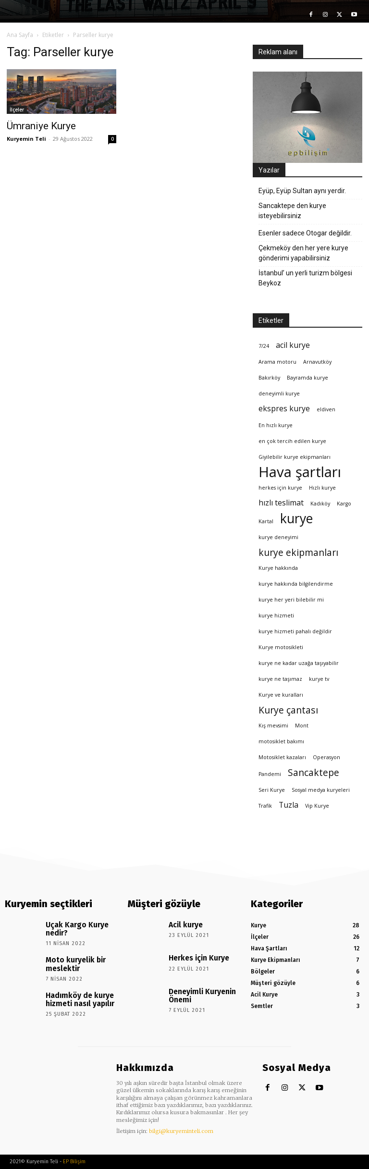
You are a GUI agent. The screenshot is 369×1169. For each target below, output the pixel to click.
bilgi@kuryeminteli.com (181, 1131)
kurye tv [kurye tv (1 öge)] (319, 679)
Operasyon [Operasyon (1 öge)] (326, 757)
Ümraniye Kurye (41, 126)
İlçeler (17, 109)
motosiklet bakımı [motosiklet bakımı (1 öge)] (281, 741)
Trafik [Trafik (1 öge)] (265, 805)
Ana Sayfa (20, 35)
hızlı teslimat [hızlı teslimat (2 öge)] (281, 503)
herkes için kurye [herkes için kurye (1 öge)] (280, 487)
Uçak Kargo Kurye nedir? (80, 923)
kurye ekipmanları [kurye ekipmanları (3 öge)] (298, 552)
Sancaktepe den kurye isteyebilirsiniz (292, 211)
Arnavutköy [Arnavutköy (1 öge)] (317, 361)
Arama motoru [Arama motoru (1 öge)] (277, 361)
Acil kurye (182, 923)
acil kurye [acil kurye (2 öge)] (293, 345)
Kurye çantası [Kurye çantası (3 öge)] (288, 710)
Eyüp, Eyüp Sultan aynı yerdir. (302, 191)
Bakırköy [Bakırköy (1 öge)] (269, 377)
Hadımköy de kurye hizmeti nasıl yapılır (74, 993)
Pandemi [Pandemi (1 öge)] (269, 774)
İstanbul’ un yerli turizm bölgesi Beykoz (305, 278)
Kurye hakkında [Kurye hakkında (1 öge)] (278, 568)
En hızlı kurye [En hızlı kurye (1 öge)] (275, 425)
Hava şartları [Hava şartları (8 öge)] (299, 472)
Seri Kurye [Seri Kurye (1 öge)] (271, 790)
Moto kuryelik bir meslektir (70, 959)
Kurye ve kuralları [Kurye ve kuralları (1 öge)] (280, 694)
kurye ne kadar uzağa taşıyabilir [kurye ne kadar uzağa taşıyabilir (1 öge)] (298, 663)
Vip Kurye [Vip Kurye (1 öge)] (317, 805)
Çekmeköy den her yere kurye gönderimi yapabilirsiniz (303, 253)
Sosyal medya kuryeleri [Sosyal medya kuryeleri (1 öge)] (321, 790)
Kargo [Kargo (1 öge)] (344, 503)
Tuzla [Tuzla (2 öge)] (288, 805)
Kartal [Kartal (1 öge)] (265, 521)
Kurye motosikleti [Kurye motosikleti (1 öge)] (280, 647)
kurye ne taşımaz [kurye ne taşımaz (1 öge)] (280, 679)
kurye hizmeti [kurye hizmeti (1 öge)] (276, 615)
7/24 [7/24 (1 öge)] (263, 346)
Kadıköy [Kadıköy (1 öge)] (320, 503)
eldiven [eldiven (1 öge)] (326, 409)
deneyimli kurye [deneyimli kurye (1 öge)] (279, 393)
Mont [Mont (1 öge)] (301, 725)
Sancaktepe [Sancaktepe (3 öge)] (313, 772)
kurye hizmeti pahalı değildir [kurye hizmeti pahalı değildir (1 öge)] (295, 631)
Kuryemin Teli (26, 138)
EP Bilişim (74, 1161)
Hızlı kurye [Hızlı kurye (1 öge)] (322, 487)
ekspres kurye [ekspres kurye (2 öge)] (284, 409)
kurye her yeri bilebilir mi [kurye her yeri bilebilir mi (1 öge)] (291, 599)
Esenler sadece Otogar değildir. (305, 233)
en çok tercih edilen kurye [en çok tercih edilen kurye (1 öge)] (292, 441)
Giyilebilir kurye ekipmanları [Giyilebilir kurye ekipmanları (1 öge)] (294, 457)
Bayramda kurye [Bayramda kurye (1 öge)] (307, 377)
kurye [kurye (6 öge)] (296, 519)
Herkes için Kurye (193, 956)
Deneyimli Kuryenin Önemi (205, 990)
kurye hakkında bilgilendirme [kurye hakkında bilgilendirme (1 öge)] (295, 583)
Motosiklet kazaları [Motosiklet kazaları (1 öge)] (282, 757)
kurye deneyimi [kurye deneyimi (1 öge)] (278, 537)
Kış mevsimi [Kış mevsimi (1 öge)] (273, 725)
